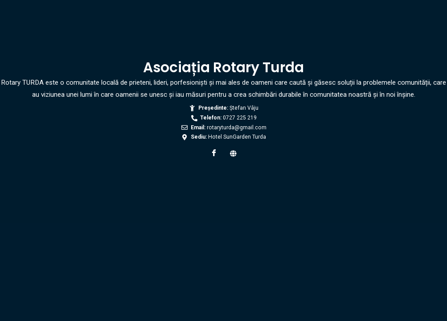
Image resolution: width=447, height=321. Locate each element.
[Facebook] (214, 153)
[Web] (233, 153)
